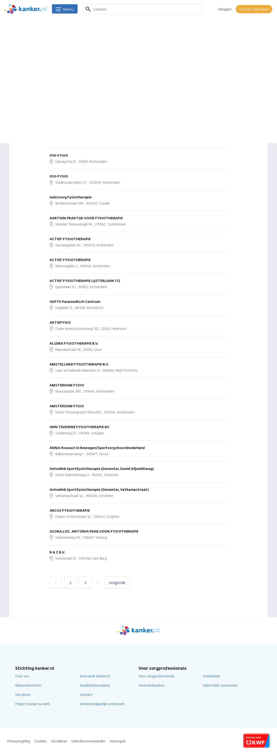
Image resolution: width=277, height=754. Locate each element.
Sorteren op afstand (67, 105)
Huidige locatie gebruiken (80, 129)
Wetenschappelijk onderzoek (102, 704)
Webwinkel (211, 676)
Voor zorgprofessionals (156, 676)
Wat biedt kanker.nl (95, 676)
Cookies (40, 741)
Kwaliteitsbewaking (95, 685)
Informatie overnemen (220, 685)
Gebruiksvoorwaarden (88, 741)
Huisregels (118, 741)
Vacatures (23, 695)
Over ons (22, 676)
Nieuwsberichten (28, 685)
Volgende (117, 582)
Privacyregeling (18, 741)
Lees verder (106, 93)
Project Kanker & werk (32, 704)
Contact (86, 695)
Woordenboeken (151, 685)
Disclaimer (59, 741)
